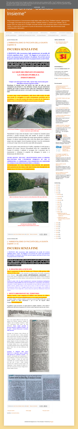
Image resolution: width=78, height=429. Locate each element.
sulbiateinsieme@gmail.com (64, 78)
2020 (57, 222)
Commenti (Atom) (15, 413)
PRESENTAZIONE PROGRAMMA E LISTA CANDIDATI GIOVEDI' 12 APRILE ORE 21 (66, 149)
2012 (57, 238)
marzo (58, 209)
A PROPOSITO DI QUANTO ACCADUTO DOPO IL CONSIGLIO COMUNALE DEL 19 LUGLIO (63, 88)
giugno (58, 204)
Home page (9, 32)
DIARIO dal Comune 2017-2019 (27, 35)
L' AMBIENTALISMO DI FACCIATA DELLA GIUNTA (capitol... (63, 219)
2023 (57, 189)
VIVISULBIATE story (53, 35)
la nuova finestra (41, 35)
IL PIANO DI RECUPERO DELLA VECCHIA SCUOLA (63, 116)
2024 (57, 187)
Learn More (37, 7)
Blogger (51, 421)
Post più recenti (11, 410)
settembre (59, 200)
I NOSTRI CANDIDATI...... (65, 136)
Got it (43, 7)
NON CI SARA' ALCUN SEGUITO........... (61, 164)
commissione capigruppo (65, 32)
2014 (57, 234)
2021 (57, 192)
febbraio (59, 211)
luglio (58, 202)
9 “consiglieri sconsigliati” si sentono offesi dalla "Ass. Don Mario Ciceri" (62, 155)
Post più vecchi (46, 410)
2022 (57, 190)
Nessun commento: (34, 234)
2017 (57, 228)
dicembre (59, 194)
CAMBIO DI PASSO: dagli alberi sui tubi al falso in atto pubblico (63, 126)
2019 (57, 224)
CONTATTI (63, 35)
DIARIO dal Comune (19, 32)
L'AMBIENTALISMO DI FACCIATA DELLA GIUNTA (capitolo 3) (63, 214)
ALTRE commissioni (11, 35)
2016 (57, 230)
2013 (57, 236)
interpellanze (53, 32)
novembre (59, 196)
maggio (59, 206)
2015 (57, 232)
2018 (57, 226)
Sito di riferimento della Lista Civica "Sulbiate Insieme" (62, 42)
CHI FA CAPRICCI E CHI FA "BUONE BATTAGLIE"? (62, 173)
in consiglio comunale (32, 32)
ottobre (59, 198)
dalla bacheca (43, 32)
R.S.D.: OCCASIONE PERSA (62, 108)
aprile (58, 207)
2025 (57, 185)
